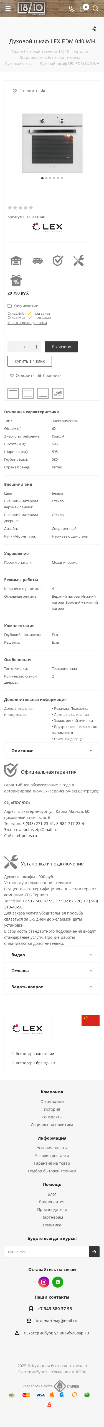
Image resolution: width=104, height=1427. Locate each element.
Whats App (57, 1282)
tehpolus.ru (26, 835)
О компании (52, 1101)
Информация (52, 1138)
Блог (52, 1194)
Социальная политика (52, 1124)
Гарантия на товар (52, 1163)
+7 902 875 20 (68, 900)
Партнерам (52, 1217)
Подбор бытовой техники (52, 1171)
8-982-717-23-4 (70, 823)
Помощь (52, 1184)
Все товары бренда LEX (35, 1062)
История (52, 1109)
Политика (52, 1225)
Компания (52, 1091)
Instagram (43, 1282)
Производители (52, 1209)
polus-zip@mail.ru (41, 829)
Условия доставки (52, 1155)
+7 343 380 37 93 (55, 1308)
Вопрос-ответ (52, 1201)
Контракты (52, 1117)
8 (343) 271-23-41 (38, 823)
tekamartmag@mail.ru (56, 1320)
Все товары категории (35, 1053)
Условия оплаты (52, 1147)
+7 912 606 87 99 (38, 900)
